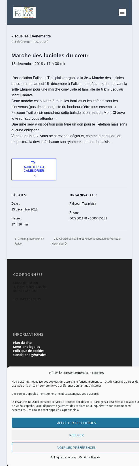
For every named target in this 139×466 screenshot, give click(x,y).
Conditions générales (29, 355)
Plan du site (22, 342)
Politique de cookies (64, 457)
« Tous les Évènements (31, 36)
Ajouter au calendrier (34, 168)
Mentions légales (89, 457)
